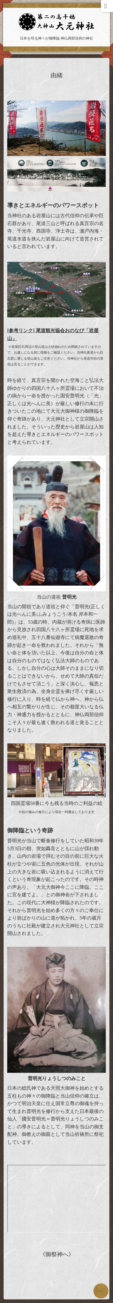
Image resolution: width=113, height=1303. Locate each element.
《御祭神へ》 (57, 1254)
